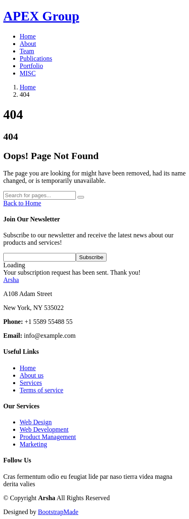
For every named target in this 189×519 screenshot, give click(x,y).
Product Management (48, 436)
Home (28, 36)
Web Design (36, 422)
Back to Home (22, 203)
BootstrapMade (58, 511)
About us (31, 375)
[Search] (39, 195)
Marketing (33, 444)
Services (31, 382)
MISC (28, 73)
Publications (36, 58)
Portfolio (31, 65)
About (28, 43)
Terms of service (41, 390)
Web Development (44, 429)
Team (27, 51)
